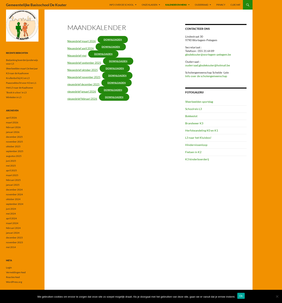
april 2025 (11, 170)
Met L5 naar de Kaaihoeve (19, 87)
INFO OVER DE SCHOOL (121, 4)
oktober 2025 (13, 146)
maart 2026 (12, 122)
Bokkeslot (191, 116)
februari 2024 (13, 227)
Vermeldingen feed (16, 272)
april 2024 (11, 218)
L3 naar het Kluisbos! (198, 137)
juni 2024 (11, 208)
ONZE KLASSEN (149, 4)
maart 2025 (12, 175)
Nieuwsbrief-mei (76, 55)
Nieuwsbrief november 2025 (83, 77)
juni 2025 (11, 160)
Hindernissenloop (196, 145)
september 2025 (14, 151)
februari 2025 (13, 179)
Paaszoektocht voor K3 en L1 (21, 82)
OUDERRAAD (201, 4)
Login (9, 267)
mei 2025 (11, 165)
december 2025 (14, 136)
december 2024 (14, 189)
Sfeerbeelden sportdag (199, 101)
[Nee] (277, 296)
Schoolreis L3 (193, 109)
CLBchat (235, 4)
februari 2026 (13, 127)
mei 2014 (11, 247)
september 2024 (14, 203)
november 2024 (14, 194)
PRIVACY (220, 4)
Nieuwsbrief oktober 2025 (82, 70)
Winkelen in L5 (13, 97)
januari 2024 (12, 232)
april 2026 (11, 117)
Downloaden (113, 39)
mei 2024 (11, 213)
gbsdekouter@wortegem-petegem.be (208, 54)
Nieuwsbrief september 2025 (84, 62)
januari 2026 (12, 132)
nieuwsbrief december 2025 (83, 84)
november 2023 (14, 242)
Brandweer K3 (194, 123)
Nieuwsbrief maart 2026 (81, 41)
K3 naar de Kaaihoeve (17, 73)
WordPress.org (14, 281)
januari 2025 (12, 184)
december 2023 (14, 237)
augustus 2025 (13, 155)
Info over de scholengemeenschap (206, 76)
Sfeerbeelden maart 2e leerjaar (22, 68)
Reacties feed (13, 277)
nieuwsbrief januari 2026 (81, 91)
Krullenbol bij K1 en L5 (18, 78)
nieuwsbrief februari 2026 (82, 98)
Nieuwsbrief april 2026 (80, 48)
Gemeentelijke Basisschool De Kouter (36, 5)
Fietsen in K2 (193, 152)
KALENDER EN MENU (176, 4)
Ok (241, 295)
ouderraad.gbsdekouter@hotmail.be (207, 65)
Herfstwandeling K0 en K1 (201, 130)
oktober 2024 (13, 199)
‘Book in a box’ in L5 (16, 92)
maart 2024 (12, 223)
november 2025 (14, 141)
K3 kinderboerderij (197, 159)
